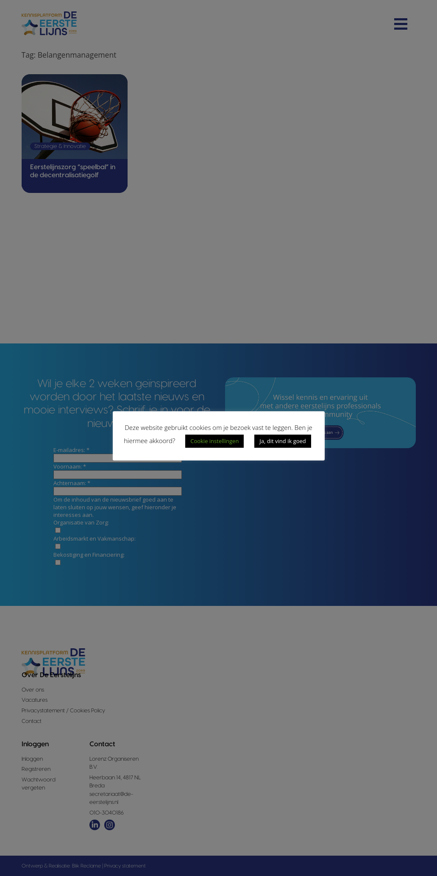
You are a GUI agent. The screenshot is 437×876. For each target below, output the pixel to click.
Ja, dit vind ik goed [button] (282, 441)
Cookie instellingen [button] (214, 441)
